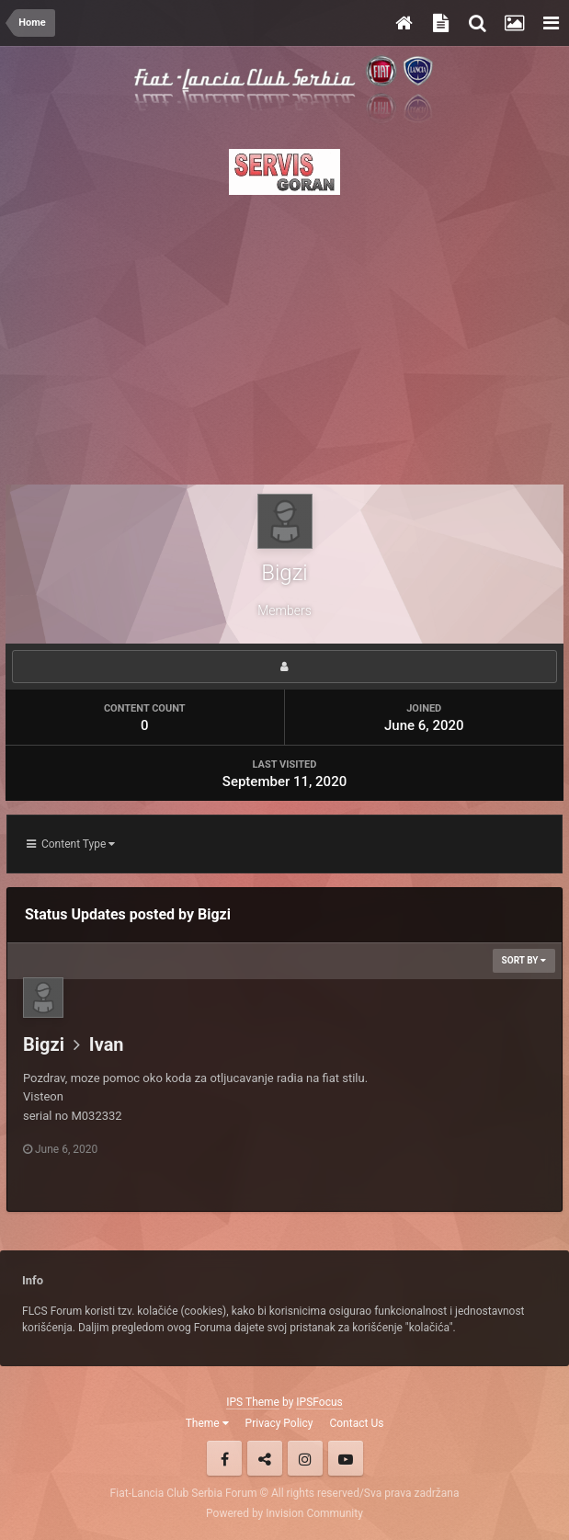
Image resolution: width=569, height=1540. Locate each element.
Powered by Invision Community (284, 1513)
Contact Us (356, 1423)
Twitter (264, 1458)
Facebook (224, 1458)
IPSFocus (319, 1402)
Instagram (305, 1458)
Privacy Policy (279, 1423)
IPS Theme (252, 1402)
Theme (207, 1423)
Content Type (71, 844)
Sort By (524, 960)
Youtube (345, 1458)
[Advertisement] (284, 334)
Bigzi (43, 1044)
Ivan (106, 1044)
